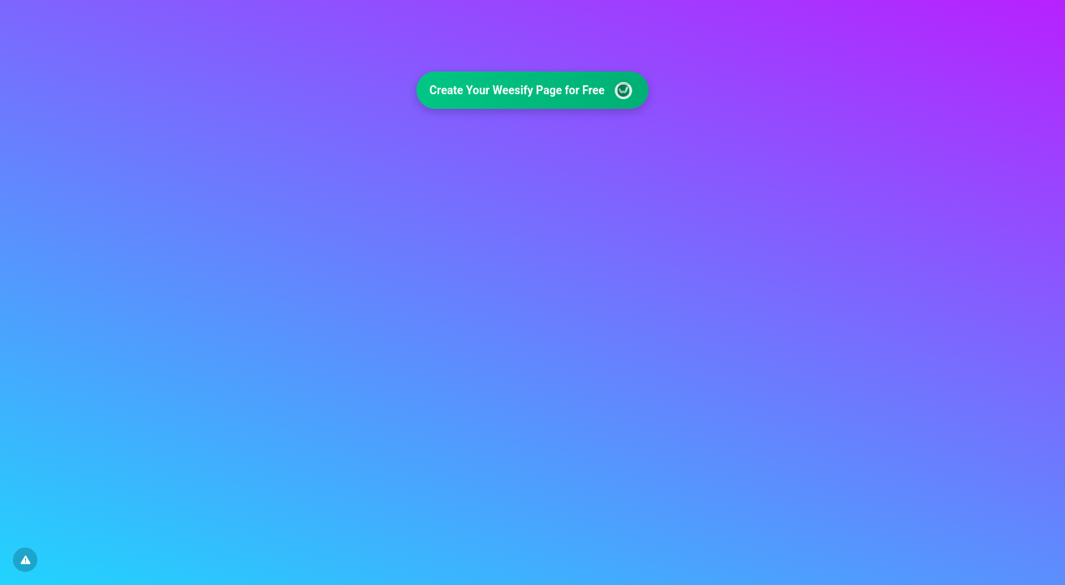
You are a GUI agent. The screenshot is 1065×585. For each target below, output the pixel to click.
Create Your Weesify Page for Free (532, 90)
